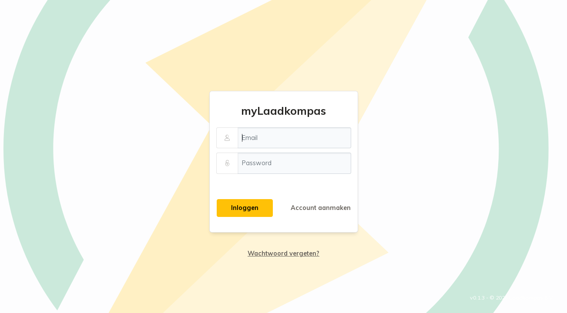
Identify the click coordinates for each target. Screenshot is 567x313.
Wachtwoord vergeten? (283, 253)
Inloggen (244, 208)
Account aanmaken (321, 208)
